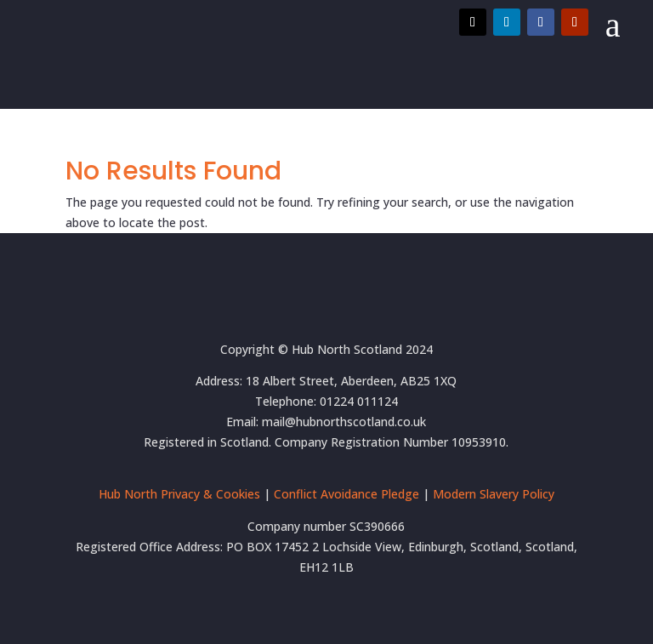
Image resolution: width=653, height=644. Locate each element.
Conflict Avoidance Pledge (346, 494)
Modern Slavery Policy (493, 494)
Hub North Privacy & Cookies (179, 494)
